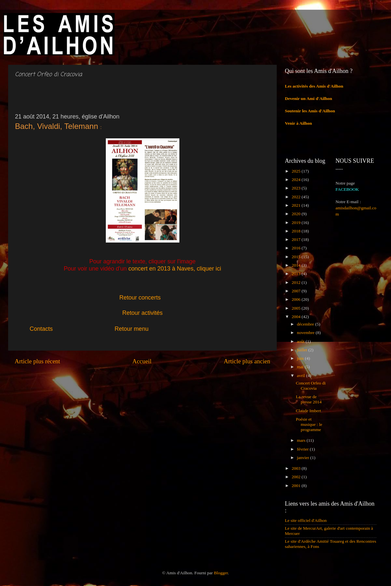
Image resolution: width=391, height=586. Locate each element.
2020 (296, 213)
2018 (296, 231)
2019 (296, 222)
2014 (296, 265)
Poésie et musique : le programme (309, 424)
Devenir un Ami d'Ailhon (308, 98)
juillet (302, 349)
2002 (296, 476)
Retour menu (131, 329)
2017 (296, 239)
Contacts (49, 329)
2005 (296, 308)
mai (301, 366)
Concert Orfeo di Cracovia (311, 386)
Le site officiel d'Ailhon (306, 520)
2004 (296, 316)
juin (301, 358)
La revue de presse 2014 (309, 399)
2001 (296, 485)
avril (301, 375)
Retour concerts (140, 297)
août (301, 341)
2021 (296, 205)
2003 (296, 468)
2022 (296, 196)
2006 (296, 299)
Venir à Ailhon (298, 123)
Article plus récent (37, 361)
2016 (296, 247)
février (303, 449)
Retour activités (142, 313)
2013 (296, 273)
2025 (296, 171)
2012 (296, 282)
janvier (303, 457)
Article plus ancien (247, 361)
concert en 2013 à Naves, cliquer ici (174, 268)
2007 (296, 290)
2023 (296, 188)
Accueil (142, 361)
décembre (306, 324)
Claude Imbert (308, 410)
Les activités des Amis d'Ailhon (314, 86)
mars (302, 440)
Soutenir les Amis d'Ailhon (310, 110)
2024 (296, 179)
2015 (296, 256)
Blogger (221, 572)
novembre (306, 332)
